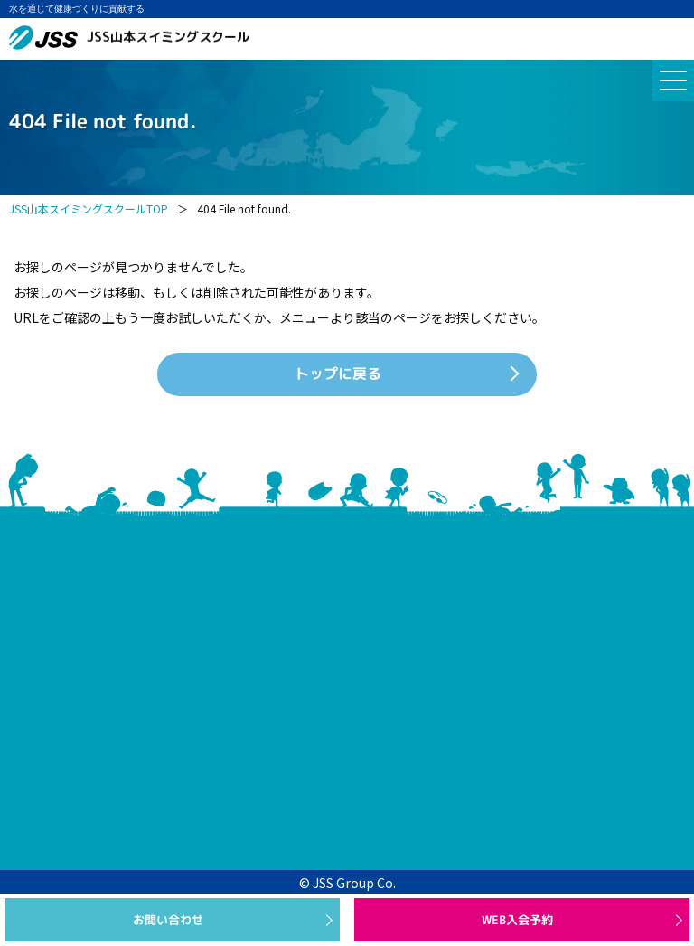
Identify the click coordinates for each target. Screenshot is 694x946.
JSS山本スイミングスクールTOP (88, 208)
